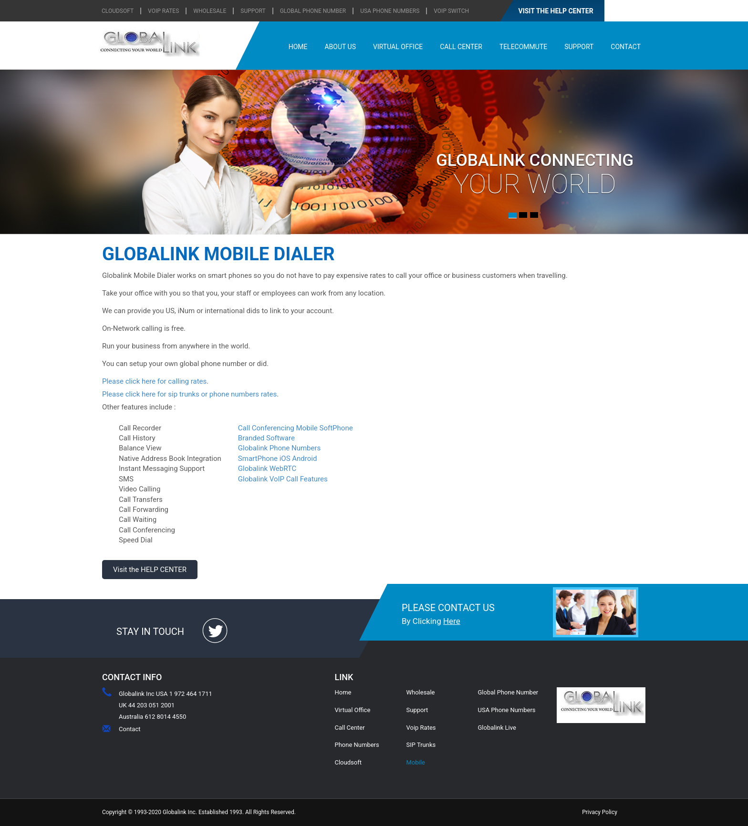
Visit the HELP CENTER (150, 569)
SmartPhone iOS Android (277, 458)
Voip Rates (421, 727)
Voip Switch (451, 11)
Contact (129, 729)
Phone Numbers (357, 744)
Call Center (350, 727)
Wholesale (420, 692)
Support (417, 710)
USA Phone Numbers (389, 11)
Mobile (415, 762)
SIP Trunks (421, 744)
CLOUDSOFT (118, 11)
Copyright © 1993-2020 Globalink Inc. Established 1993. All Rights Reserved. (199, 812)
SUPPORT (252, 11)
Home (343, 692)
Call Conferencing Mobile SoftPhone (295, 428)
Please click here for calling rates (154, 381)
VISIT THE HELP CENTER (556, 11)
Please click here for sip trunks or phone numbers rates (189, 394)
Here (451, 621)
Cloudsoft (348, 762)
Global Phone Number (313, 11)
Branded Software (266, 438)
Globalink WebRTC (267, 468)
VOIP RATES (163, 11)
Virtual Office (353, 710)
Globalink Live (497, 727)
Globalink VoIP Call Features (283, 479)
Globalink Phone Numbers (279, 448)
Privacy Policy (599, 812)
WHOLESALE (209, 11)
